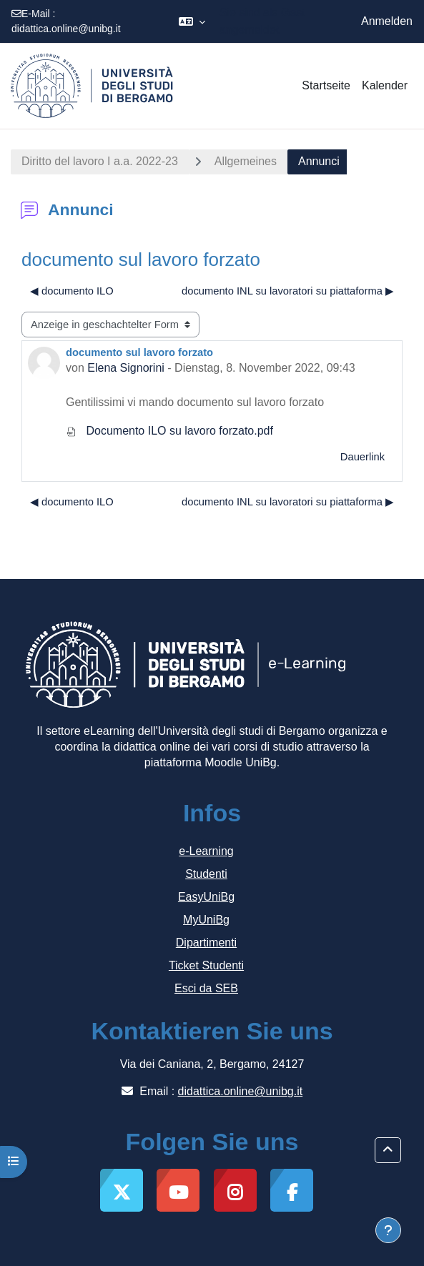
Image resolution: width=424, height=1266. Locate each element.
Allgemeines (246, 161)
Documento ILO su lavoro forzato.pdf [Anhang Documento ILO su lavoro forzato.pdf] (169, 431)
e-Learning (206, 851)
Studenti (206, 874)
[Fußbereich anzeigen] (388, 1230)
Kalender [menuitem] (385, 85)
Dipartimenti (206, 942)
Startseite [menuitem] (326, 85)
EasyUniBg (206, 897)
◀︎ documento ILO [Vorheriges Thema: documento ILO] (72, 291)
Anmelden (387, 21)
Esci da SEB (206, 988)
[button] (192, 21)
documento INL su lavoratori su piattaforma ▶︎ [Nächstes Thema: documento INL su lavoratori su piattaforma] (288, 291)
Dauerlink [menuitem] (362, 457)
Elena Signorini (125, 368)
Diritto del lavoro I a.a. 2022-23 (99, 161)
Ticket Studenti (206, 965)
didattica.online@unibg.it (66, 28)
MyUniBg (206, 920)
